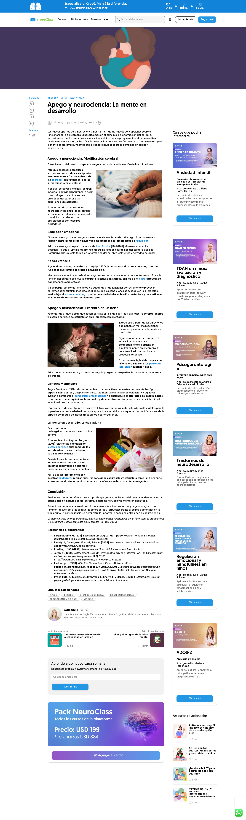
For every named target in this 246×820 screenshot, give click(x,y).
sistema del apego (75, 294)
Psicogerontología (193, 367)
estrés (143, 279)
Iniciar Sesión (185, 19)
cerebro (68, 595)
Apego (53, 595)
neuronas (57, 180)
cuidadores (65, 478)
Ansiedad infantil (193, 173)
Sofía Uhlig (57, 123)
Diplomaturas (79, 19)
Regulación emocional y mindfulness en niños (191, 563)
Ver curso (195, 219)
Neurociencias (74, 98)
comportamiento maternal (90, 396)
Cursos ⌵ (62, 19)
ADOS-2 (184, 653)
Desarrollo (55, 98)
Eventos (96, 19)
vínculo (88, 599)
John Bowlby (103, 246)
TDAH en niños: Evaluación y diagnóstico (191, 273)
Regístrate (207, 19)
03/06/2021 (86, 123)
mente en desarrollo (122, 595)
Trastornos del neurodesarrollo (192, 463)
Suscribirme (70, 687)
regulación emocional (63, 599)
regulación (142, 241)
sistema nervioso (58, 447)
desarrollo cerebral (92, 595)
